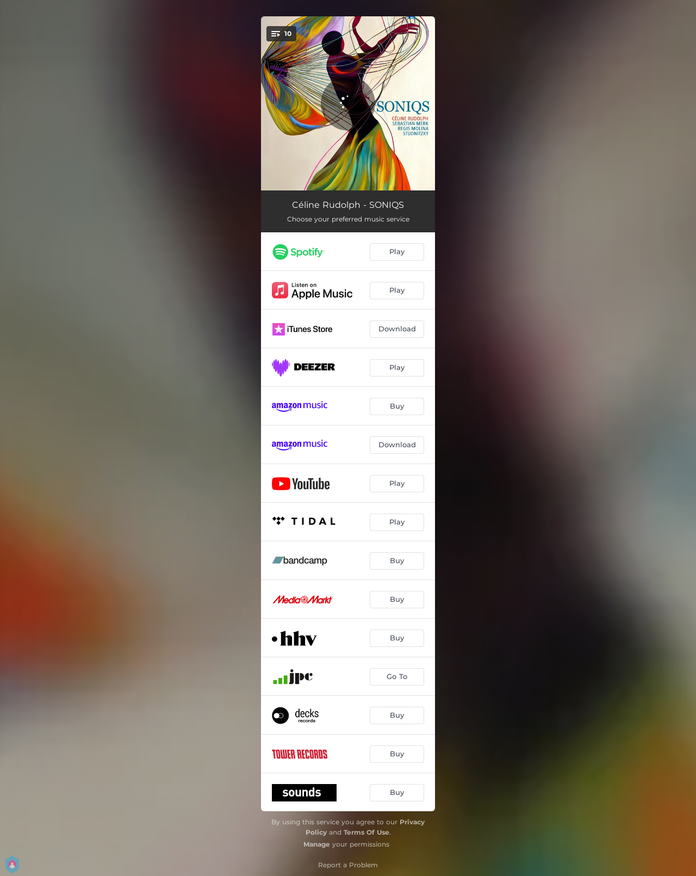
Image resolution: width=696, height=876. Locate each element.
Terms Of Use (366, 832)
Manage (316, 844)
